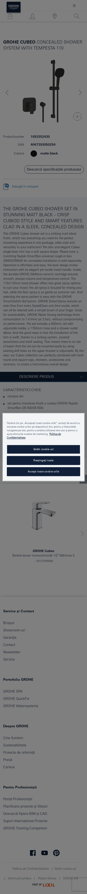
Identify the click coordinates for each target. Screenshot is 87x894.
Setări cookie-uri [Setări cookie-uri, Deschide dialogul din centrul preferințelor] (43, 449)
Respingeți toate (43, 460)
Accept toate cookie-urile (43, 471)
